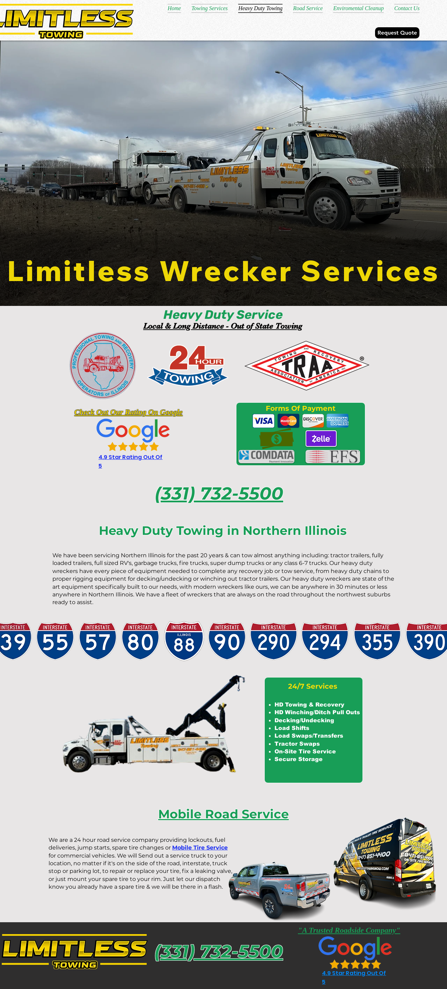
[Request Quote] (397, 32)
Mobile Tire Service (200, 847)
